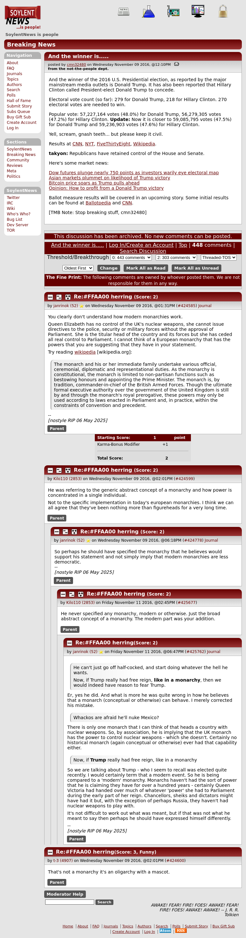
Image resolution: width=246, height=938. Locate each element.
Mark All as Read (146, 268)
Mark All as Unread (196, 268)
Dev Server (17, 225)
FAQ (10, 68)
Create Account (22, 122)
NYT (89, 143)
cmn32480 (76, 65)
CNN (77, 143)
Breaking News (31, 44)
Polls (11, 95)
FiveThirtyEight (113, 143)
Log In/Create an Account (141, 245)
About (12, 63)
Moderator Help (64, 894)
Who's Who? (18, 214)
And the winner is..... (78, 56)
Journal (205, 306)
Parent (57, 428)
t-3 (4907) (63, 860)
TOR (11, 230)
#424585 (187, 306)
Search (13, 90)
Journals (14, 74)
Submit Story (19, 106)
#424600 (175, 860)
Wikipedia (144, 143)
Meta (11, 171)
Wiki (11, 208)
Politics (13, 176)
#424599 (184, 479)
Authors (14, 84)
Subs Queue (18, 111)
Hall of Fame (19, 101)
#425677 (187, 602)
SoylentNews (22, 17)
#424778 (193, 540)
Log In (13, 128)
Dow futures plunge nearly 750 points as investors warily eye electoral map (134, 172)
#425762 (195, 652)
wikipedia (84, 352)
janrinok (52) (65, 306)
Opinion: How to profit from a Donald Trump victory (106, 188)
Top (183, 245)
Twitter (13, 197)
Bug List (14, 219)
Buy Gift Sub (19, 117)
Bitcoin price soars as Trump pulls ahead (94, 182)
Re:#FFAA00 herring (103, 297)
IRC (10, 203)
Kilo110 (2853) (67, 479)
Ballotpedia (98, 202)
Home (67, 926)
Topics (13, 79)
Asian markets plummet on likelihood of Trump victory (109, 177)
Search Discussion (143, 251)
